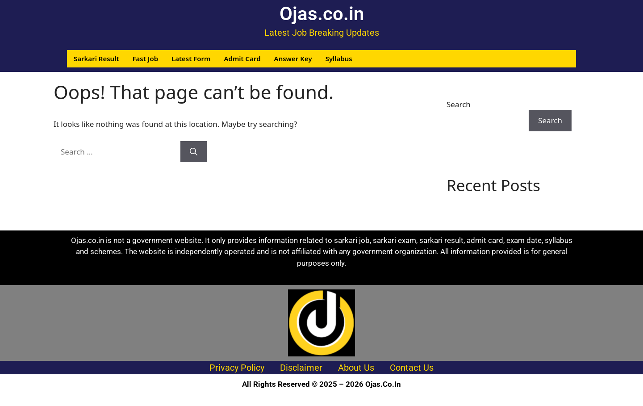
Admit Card (242, 58)
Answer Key (293, 58)
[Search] (193, 152)
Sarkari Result (96, 58)
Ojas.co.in (322, 14)
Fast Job (146, 58)
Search (459, 104)
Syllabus (339, 58)
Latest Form (190, 58)
